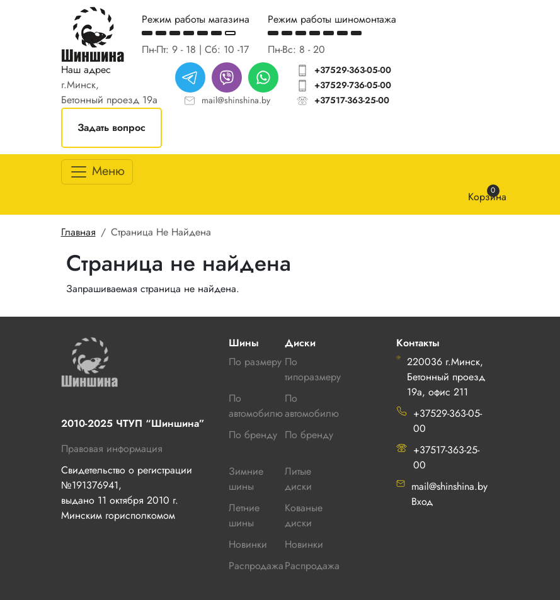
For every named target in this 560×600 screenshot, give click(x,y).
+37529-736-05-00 (352, 85)
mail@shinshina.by (236, 100)
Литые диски (298, 479)
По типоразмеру (313, 369)
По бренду (309, 434)
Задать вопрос (111, 127)
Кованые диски (304, 515)
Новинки (304, 544)
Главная (78, 232)
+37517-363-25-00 (351, 100)
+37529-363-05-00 (352, 70)
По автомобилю (256, 406)
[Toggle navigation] (97, 171)
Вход (422, 501)
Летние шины (244, 515)
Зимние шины (246, 479)
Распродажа (312, 565)
